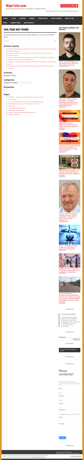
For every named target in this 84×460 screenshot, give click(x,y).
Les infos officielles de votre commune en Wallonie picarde (26, 101)
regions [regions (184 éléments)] (5, 90)
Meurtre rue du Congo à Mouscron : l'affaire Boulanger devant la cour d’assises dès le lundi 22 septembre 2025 (68, 102)
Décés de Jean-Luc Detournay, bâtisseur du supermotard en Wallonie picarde (68, 125)
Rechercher (62, 337)
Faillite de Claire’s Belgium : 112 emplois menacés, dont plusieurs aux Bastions (69, 270)
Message (62, 423)
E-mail (61, 403)
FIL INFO (13, 18)
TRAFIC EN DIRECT (14, 114)
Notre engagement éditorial (16, 108)
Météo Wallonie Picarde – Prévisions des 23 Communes (25, 104)
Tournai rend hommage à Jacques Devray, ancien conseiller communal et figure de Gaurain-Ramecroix (68, 216)
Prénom (61, 396)
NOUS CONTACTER (29, 23)
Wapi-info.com (16, 5)
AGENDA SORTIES (43, 18)
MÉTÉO (5, 23)
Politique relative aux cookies (37, 457)
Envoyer (62, 437)
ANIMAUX (32, 18)
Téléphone (62, 410)
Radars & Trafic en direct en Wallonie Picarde (21, 112)
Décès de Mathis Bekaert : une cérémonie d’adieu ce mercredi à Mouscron (69, 63)
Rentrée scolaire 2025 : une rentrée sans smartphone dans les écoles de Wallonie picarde (69, 172)
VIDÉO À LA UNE (69, 18)
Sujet (61, 417)
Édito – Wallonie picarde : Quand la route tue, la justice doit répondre (68, 247)
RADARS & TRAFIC (16, 23)
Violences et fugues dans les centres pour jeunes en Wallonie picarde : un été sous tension (69, 148)
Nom (61, 388)
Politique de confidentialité (16, 110)
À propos (13, 99)
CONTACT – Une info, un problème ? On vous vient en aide (25, 97)
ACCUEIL (5, 18)
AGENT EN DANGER (56, 18)
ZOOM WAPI (22, 18)
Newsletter (11, 106)
